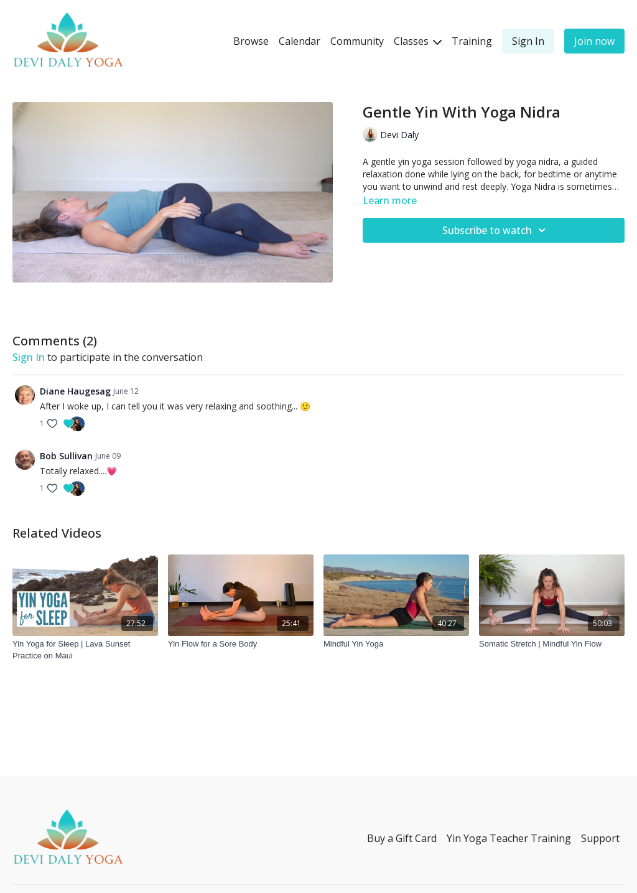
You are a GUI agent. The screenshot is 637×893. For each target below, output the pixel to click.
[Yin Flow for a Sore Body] (241, 644)
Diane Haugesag (75, 391)
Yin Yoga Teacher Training (509, 838)
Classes (418, 41)
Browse (251, 41)
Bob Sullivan (66, 456)
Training (472, 41)
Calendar (299, 41)
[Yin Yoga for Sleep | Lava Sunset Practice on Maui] (85, 650)
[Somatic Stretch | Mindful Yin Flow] (552, 644)
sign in (28, 357)
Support (600, 838)
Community (357, 41)
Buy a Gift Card (402, 838)
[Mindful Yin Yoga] (396, 644)
